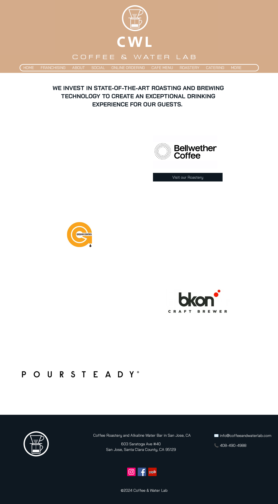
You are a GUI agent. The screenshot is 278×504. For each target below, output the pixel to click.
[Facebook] (142, 472)
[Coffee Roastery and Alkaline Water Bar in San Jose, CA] (142, 435)
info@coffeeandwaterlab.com (245, 435)
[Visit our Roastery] (188, 177)
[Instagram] (131, 472)
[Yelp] (152, 472)
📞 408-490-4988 (230, 445)
